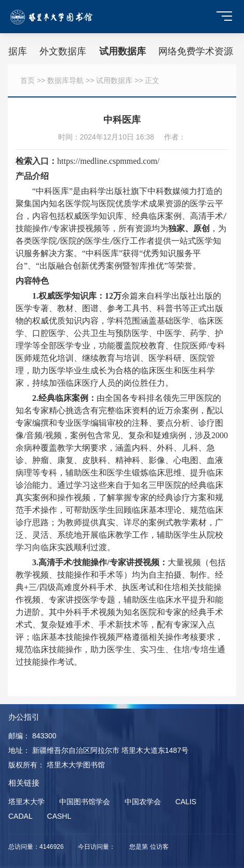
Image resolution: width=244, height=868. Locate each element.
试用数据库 (122, 51)
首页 (27, 80)
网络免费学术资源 (195, 51)
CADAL (20, 816)
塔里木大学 (26, 801)
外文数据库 (62, 51)
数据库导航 (65, 80)
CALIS (185, 801)
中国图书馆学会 (84, 801)
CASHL (59, 816)
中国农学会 (143, 801)
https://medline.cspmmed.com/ (108, 161)
